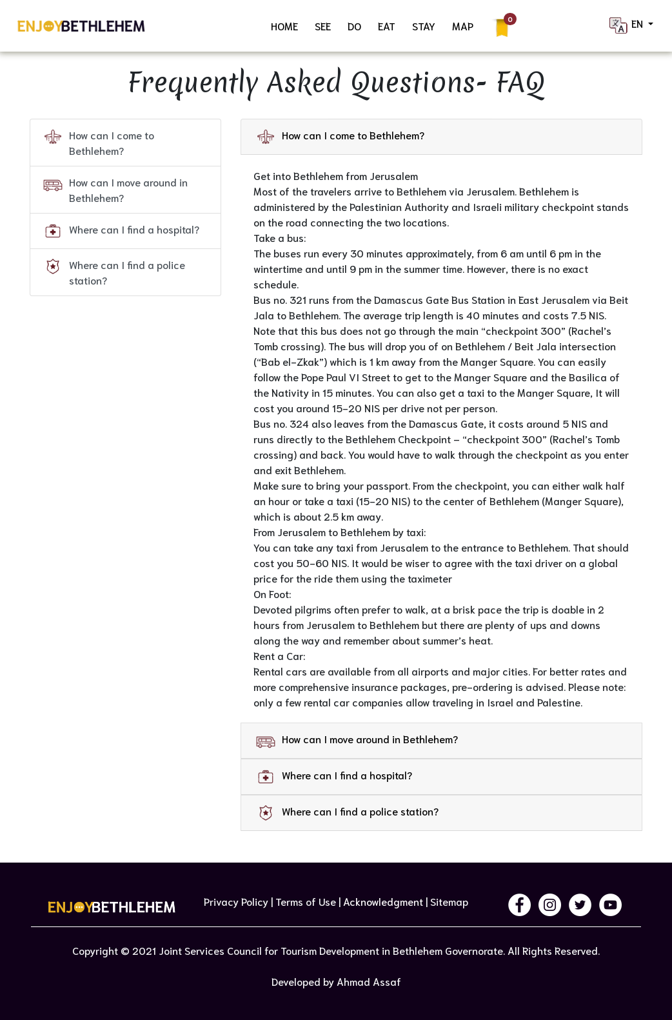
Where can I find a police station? (114, 271)
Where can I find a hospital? (121, 231)
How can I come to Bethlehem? (98, 142)
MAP (462, 25)
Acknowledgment (383, 901)
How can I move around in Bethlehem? (115, 189)
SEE (323, 25)
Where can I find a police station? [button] (347, 811)
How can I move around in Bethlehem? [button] (357, 739)
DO (354, 25)
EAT (386, 25)
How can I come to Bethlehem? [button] (340, 135)
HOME (284, 25)
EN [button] (627, 25)
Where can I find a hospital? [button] (334, 775)
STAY (423, 25)
